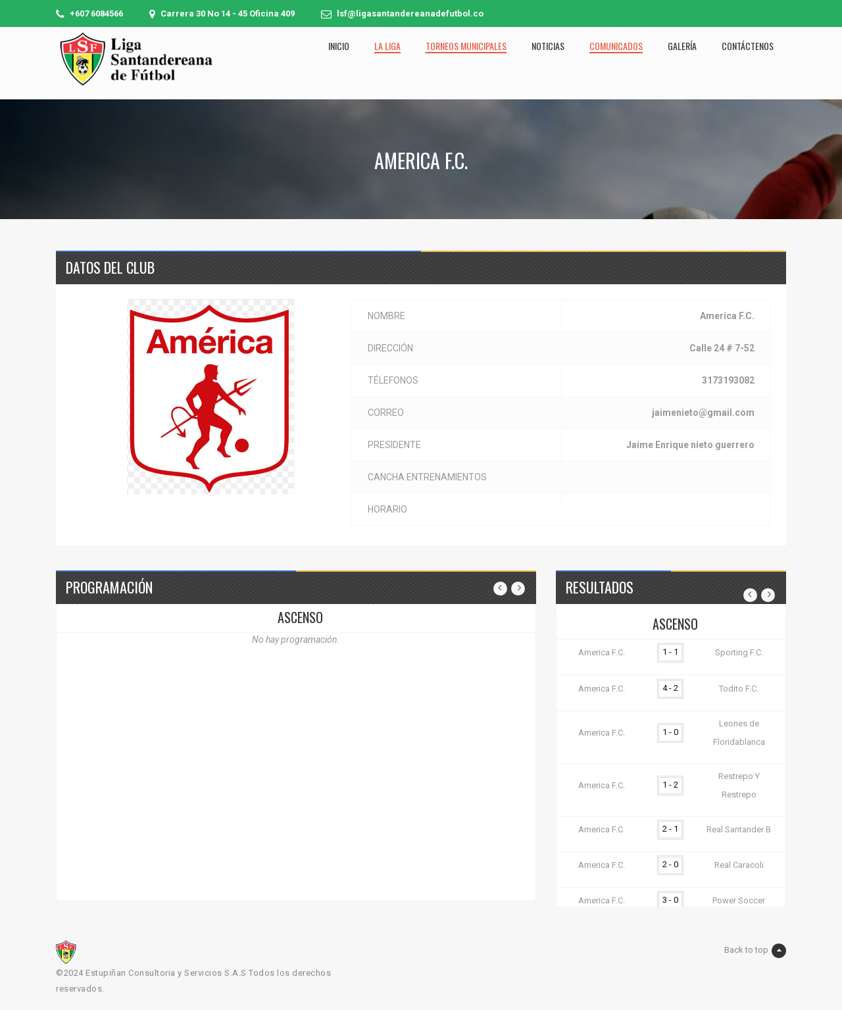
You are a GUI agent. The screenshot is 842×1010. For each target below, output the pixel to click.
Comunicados (616, 46)
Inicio (338, 46)
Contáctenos (748, 46)
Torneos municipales (466, 46)
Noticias (548, 46)
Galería (682, 46)
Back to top (755, 951)
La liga (387, 46)
